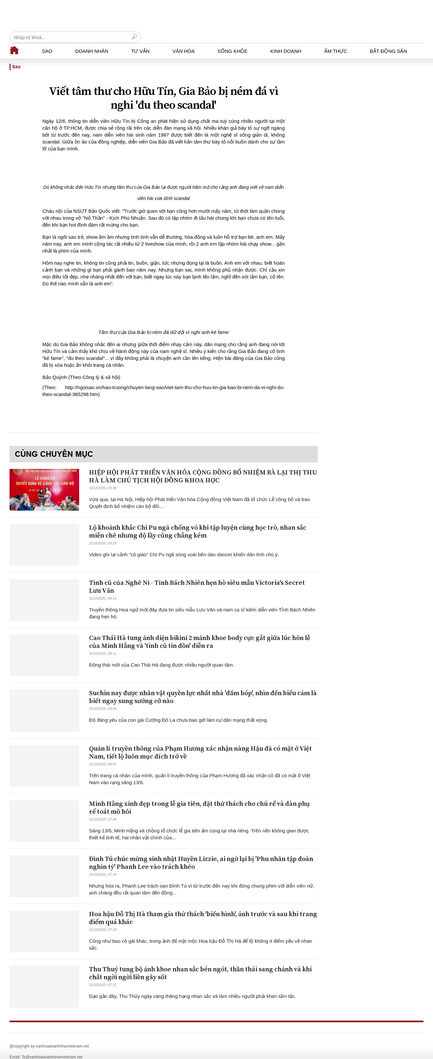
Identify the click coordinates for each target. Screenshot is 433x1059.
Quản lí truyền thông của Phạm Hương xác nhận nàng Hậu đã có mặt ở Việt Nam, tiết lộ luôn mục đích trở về (200, 741)
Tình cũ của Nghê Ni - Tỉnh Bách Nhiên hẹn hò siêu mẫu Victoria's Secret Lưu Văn (197, 575)
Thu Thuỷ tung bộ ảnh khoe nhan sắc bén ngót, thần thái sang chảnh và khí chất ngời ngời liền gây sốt (200, 962)
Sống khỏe (232, 39)
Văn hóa (183, 39)
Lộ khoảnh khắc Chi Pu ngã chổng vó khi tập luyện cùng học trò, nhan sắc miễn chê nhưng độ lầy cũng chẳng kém (197, 520)
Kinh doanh (285, 39)
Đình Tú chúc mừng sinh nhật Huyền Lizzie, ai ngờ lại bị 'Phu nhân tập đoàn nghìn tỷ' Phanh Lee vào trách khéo (201, 852)
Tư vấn (140, 39)
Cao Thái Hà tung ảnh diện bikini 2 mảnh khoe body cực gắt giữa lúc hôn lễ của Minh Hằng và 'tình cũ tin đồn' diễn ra (199, 631)
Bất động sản (388, 39)
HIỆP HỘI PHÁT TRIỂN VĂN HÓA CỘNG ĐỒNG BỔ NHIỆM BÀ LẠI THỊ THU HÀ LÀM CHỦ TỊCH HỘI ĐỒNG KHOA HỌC (203, 465)
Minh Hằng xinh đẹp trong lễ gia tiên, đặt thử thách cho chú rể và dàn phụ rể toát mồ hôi (199, 796)
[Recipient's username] (357, 16)
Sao (47, 39)
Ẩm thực (335, 39)
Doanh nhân (91, 39)
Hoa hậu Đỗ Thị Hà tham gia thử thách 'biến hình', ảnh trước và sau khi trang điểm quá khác (203, 907)
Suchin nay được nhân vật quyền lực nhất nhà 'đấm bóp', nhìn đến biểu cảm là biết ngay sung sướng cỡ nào (203, 686)
